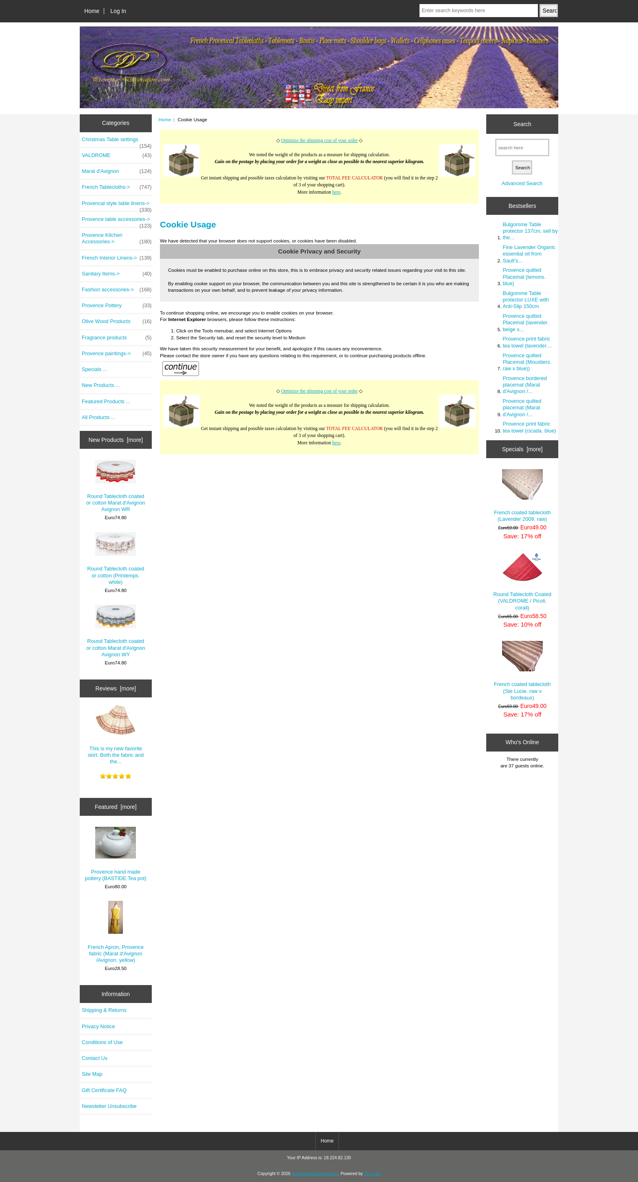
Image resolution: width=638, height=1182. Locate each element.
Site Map (92, 1074)
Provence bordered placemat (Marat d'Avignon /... (524, 384)
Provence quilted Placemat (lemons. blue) (524, 276)
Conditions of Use (102, 1042)
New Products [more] (115, 440)
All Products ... (98, 417)
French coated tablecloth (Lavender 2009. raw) (522, 495)
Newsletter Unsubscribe (109, 1106)
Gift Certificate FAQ (104, 1090)
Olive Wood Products (117, 321)
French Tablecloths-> (117, 187)
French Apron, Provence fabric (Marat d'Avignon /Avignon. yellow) (116, 932)
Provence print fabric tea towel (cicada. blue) (529, 427)
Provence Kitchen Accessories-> (117, 238)
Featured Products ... (106, 401)
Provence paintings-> (117, 353)
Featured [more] (116, 807)
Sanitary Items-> (117, 274)
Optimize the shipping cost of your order (319, 140)
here (336, 192)
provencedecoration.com (315, 1173)
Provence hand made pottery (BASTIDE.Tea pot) (115, 854)
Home (91, 11)
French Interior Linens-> (117, 258)
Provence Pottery (117, 305)
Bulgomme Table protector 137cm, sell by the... (530, 230)
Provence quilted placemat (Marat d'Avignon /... (522, 407)
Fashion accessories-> (117, 289)
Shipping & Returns (104, 1010)
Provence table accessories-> (117, 221)
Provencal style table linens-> (117, 205)
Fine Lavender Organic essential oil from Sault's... (529, 253)
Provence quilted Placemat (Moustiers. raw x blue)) (527, 361)
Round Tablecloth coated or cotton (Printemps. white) (115, 558)
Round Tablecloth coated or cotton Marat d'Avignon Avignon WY (115, 631)
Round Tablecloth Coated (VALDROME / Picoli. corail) (522, 582)
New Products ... (101, 385)
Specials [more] (522, 449)
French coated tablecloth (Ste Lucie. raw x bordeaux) (522, 671)
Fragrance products (117, 337)
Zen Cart (372, 1173)
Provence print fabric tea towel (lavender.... (527, 342)
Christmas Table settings (117, 141)
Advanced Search (522, 183)
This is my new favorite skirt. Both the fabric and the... (116, 734)
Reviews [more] (115, 688)
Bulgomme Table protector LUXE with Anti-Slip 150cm (525, 299)
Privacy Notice (98, 1026)
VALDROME (117, 155)
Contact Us (94, 1058)
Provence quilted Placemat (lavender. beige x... (525, 322)
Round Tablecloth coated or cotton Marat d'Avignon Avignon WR (115, 486)
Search (522, 123)
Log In (118, 11)
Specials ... (94, 369)
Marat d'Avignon (117, 171)
